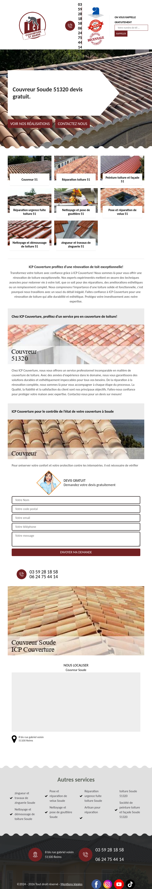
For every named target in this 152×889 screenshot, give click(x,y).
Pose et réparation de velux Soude (58, 796)
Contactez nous (72, 123)
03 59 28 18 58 (80, 14)
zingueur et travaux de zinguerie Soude (25, 798)
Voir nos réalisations (30, 123)
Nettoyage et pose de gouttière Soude (61, 812)
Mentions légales (71, 884)
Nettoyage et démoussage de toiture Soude (25, 814)
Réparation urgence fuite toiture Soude (93, 796)
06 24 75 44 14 (80, 37)
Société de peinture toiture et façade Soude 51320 (130, 810)
